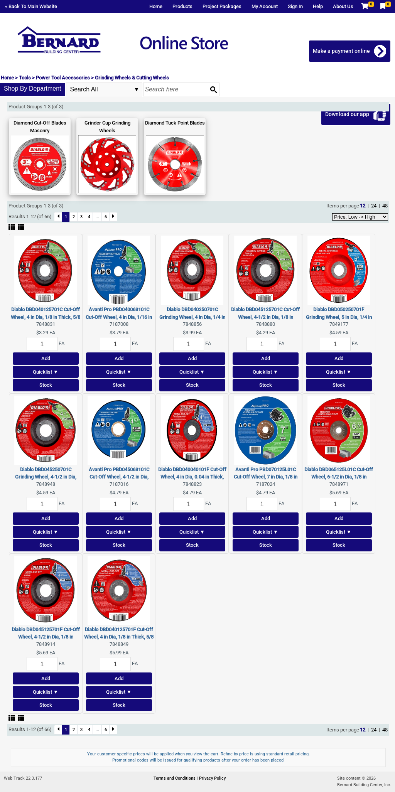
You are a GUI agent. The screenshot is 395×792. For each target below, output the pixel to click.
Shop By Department (32, 88)
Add (45, 358)
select (136, 89)
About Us (343, 6)
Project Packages (222, 6)
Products (182, 6)
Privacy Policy (212, 778)
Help (318, 6)
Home (155, 6)
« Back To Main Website (31, 6)
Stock (45, 385)
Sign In (295, 6)
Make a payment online (341, 51)
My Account (265, 6)
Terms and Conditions (175, 778)
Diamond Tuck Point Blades (175, 123)
